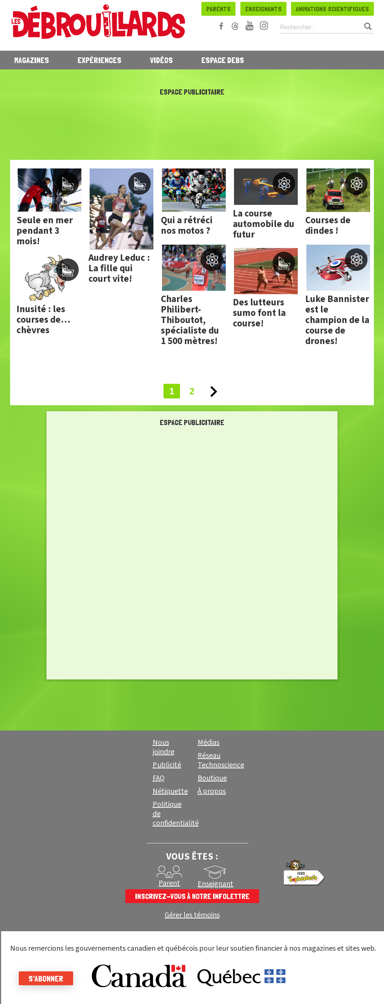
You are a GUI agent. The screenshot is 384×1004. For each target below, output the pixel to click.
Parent (169, 883)
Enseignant (215, 884)
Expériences (100, 60)
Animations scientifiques (332, 9)
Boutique (212, 778)
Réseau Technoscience (221, 760)
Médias (208, 742)
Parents (218, 9)
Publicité (167, 765)
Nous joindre (163, 747)
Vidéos (161, 60)
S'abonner (45, 978)
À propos (212, 791)
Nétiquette (170, 791)
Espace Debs (222, 60)
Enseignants (263, 9)
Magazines (31, 60)
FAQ (159, 778)
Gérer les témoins (192, 915)
